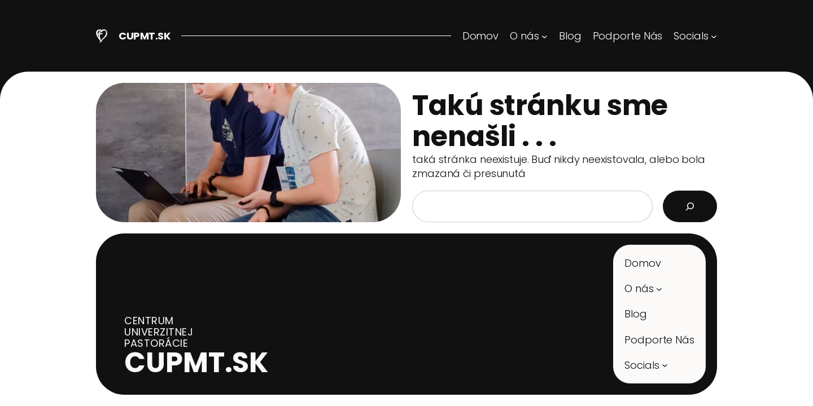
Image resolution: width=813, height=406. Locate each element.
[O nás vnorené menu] (529, 35)
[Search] (690, 206)
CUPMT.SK (144, 36)
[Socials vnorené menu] (695, 35)
